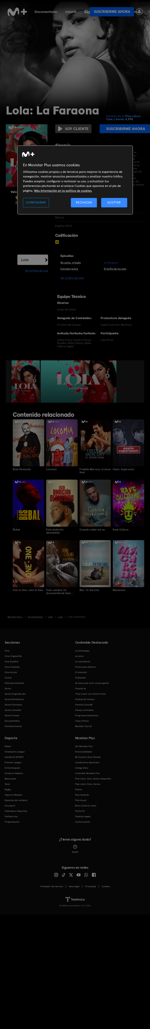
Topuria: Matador (14, 794)
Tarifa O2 (80, 811)
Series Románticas (14, 699)
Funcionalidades (83, 751)
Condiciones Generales (87, 762)
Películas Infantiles (14, 683)
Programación (12, 821)
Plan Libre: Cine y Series (87, 784)
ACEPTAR (114, 202)
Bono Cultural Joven (85, 805)
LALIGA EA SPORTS (14, 757)
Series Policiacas (13, 704)
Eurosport (10, 805)
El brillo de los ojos (115, 268)
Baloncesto (10, 778)
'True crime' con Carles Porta (90, 693)
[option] (26, 381)
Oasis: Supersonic (123, 469)
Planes (78, 789)
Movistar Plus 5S (83, 726)
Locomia (51, 469)
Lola (25, 259)
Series (39, 12)
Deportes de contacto (16, 800)
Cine (55, 12)
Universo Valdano (14, 773)
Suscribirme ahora (112, 11)
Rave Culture (121, 529)
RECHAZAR (84, 202)
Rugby (8, 789)
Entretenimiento (13, 726)
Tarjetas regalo (83, 816)
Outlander (80, 677)
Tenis (7, 784)
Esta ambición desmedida (55, 531)
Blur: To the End (89, 589)
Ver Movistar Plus (84, 746)
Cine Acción (11, 672)
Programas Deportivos (86, 715)
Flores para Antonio (85, 666)
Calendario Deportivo (16, 811)
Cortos (8, 677)
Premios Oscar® (83, 704)
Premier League (13, 762)
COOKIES (106, 886)
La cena (79, 656)
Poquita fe (80, 688)
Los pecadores (82, 661)
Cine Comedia (12, 666)
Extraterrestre (69, 268)
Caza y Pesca (82, 720)
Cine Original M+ (13, 656)
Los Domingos (82, 650)
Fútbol (71, 12)
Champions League (15, 751)
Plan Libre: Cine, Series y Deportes (93, 778)
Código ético (81, 767)
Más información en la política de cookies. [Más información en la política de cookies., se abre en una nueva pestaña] (63, 191)
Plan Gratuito (82, 794)
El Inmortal (80, 672)
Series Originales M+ (15, 693)
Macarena (119, 589)
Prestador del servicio (51, 886)
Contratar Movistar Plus (87, 773)
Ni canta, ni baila (70, 262)
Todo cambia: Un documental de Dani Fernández (58, 591)
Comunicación (82, 821)
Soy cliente (73, 128)
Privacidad (90, 886)
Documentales (12, 720)
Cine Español (11, 661)
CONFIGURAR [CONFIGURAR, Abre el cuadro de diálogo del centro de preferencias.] (36, 202)
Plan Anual (80, 800)
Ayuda (75, 849)
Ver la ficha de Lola (36, 270)
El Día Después (12, 767)
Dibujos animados (84, 710)
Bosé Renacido (22, 469)
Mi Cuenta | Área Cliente (88, 757)
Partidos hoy (11, 816)
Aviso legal (74, 886)
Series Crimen (12, 715)
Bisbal (16, 529)
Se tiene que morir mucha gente (92, 683)
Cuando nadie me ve (92, 529)
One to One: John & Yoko (28, 589)
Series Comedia (13, 710)
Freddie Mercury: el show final (95, 471)
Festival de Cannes (85, 699)
